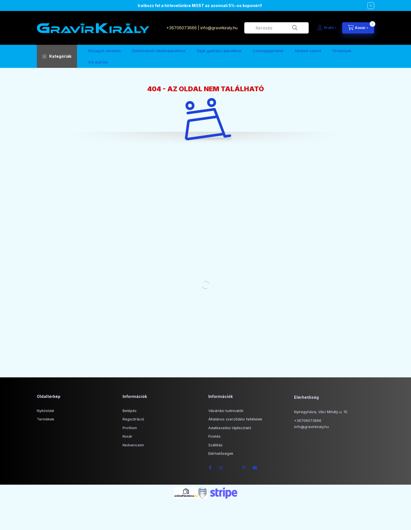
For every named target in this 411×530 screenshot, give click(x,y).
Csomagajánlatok (268, 50)
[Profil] (326, 28)
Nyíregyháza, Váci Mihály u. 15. (321, 411)
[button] (57, 56)
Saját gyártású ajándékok (219, 50)
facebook (210, 467)
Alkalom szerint (308, 50)
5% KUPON (98, 62)
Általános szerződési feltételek (235, 419)
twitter (232, 467)
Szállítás (215, 445)
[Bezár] (370, 5)
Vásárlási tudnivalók (225, 410)
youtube (255, 467)
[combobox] (276, 28)
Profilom (130, 428)
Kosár (127, 436)
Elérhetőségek (220, 453)
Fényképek (342, 50)
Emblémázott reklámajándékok (159, 50)
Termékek (45, 419)
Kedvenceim (133, 445)
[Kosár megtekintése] (358, 28)
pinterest (243, 467)
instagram (221, 467)
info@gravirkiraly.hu (219, 27)
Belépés (130, 410)
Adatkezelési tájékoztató (229, 428)
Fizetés (214, 436)
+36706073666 (181, 27)
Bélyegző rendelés (104, 50)
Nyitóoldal (45, 410)
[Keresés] (295, 28)
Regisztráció (133, 419)
